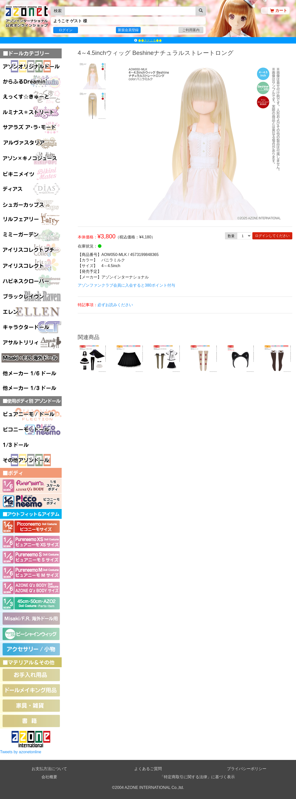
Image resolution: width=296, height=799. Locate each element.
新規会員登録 (128, 30)
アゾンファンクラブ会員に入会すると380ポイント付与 (126, 285)
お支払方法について (49, 769)
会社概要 (49, 777)
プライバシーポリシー (246, 769)
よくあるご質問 (148, 769)
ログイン (66, 30)
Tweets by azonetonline (20, 752)
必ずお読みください (115, 305)
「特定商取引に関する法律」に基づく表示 (197, 777)
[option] (92, 76)
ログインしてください (272, 236)
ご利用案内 (191, 30)
